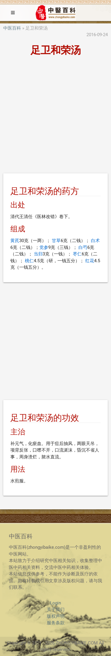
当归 (38, 254)
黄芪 (14, 240)
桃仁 (29, 260)
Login (55, 603)
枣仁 (77, 254)
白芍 (82, 247)
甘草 (56, 240)
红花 (89, 260)
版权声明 (56, 616)
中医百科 (12, 28)
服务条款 (56, 622)
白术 (95, 240)
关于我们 (56, 609)
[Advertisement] (55, 115)
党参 (43, 247)
